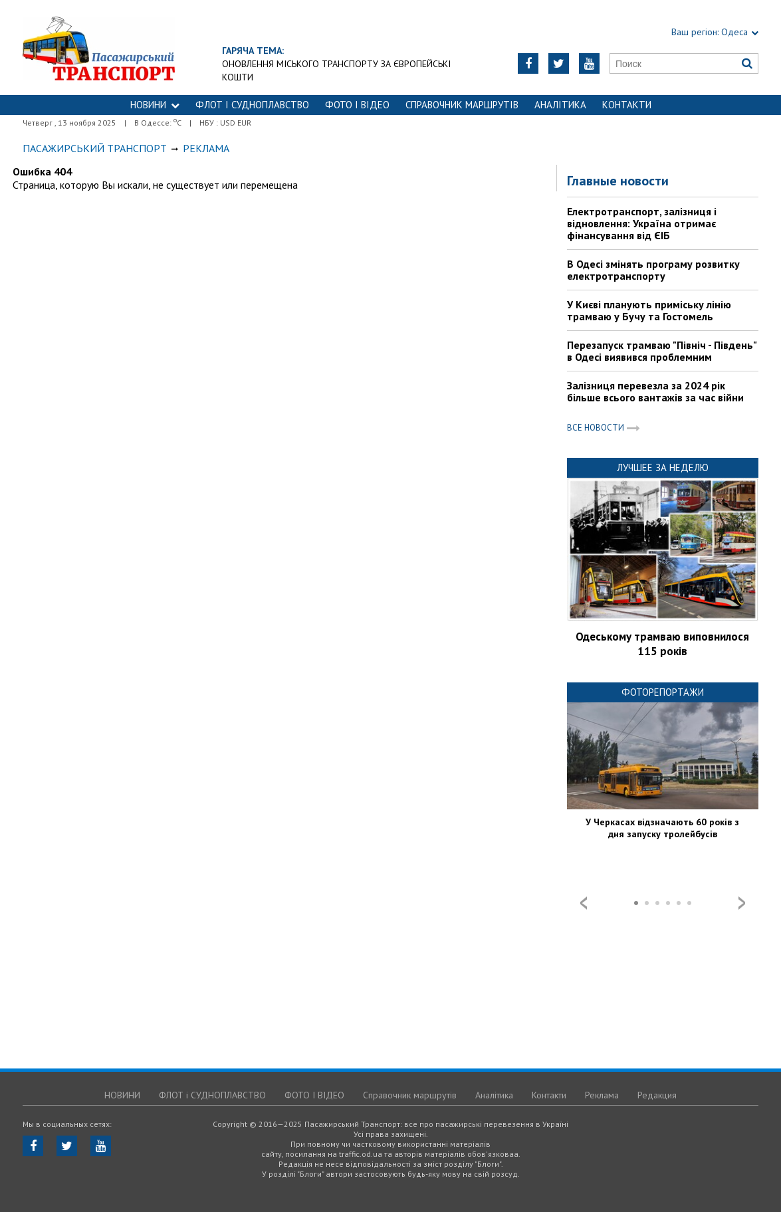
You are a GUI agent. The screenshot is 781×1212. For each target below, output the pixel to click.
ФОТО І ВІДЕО (357, 104)
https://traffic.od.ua (151, 47)
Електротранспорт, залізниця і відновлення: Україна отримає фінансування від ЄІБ (642, 223)
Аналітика (560, 104)
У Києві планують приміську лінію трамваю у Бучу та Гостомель (649, 310)
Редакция (657, 1095)
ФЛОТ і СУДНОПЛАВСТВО (252, 104)
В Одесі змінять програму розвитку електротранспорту (653, 269)
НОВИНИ (154, 104)
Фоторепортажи (662, 692)
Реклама (602, 1095)
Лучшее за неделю (663, 467)
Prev (583, 903)
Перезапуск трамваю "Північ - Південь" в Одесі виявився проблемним (661, 350)
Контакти (626, 104)
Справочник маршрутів (461, 104)
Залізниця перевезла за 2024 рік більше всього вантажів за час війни (655, 391)
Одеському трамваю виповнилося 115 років (662, 643)
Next (741, 903)
